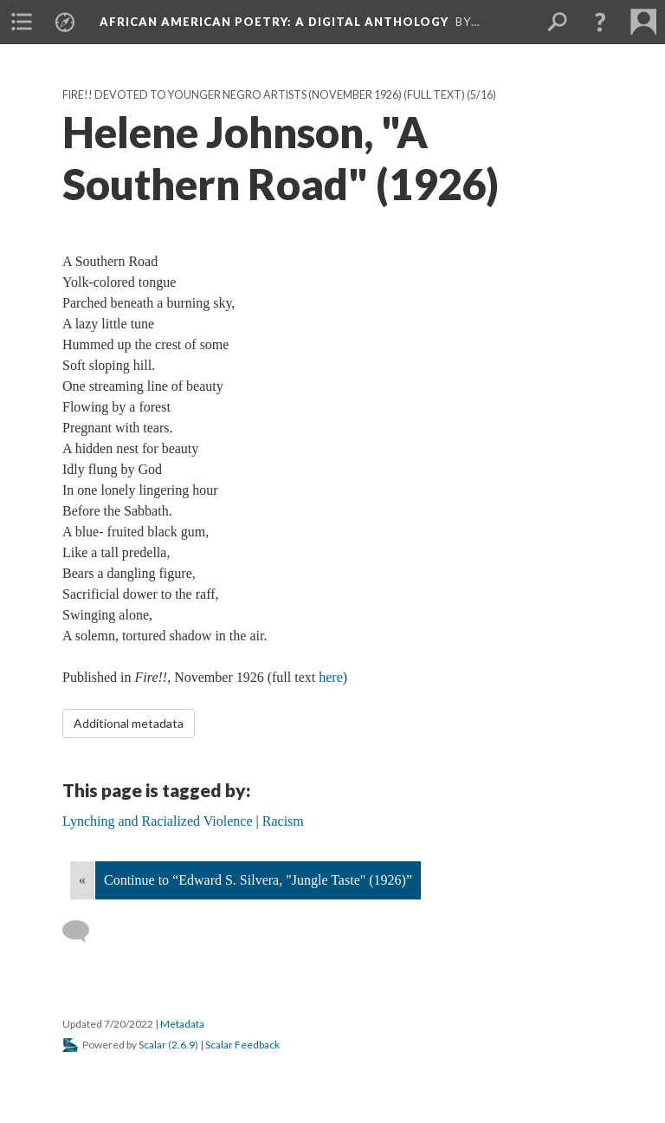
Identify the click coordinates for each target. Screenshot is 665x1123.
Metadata (182, 1023)
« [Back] (82, 880)
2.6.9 (183, 1044)
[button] (600, 21)
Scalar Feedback (242, 1044)
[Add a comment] (83, 931)
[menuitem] (21, 21)
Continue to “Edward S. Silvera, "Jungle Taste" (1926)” (258, 880)
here (331, 677)
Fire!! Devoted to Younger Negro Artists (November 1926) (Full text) (263, 94)
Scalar (152, 1044)
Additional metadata (129, 723)
